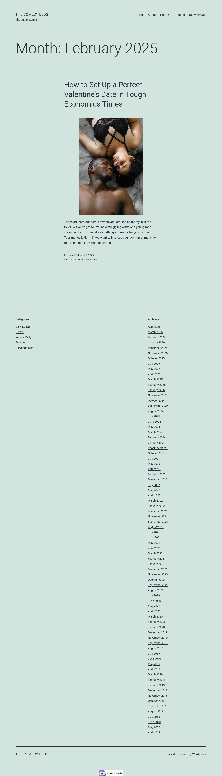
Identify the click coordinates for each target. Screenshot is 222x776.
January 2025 (156, 390)
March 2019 (155, 674)
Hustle (164, 15)
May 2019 (154, 664)
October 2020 (156, 579)
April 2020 (154, 611)
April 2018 (154, 732)
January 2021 (156, 563)
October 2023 (156, 453)
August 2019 (156, 648)
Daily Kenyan (197, 15)
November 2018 (158, 695)
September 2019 (158, 643)
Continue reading (101, 243)
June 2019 (154, 658)
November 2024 (158, 395)
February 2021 (157, 558)
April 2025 (154, 374)
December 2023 (158, 448)
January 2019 (156, 685)
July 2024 (154, 416)
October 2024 (156, 400)
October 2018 (156, 700)
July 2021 (154, 532)
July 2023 (154, 458)
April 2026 (154, 326)
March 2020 (155, 616)
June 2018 (154, 722)
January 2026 (156, 342)
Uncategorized (89, 259)
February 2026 (157, 337)
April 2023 (154, 469)
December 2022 (158, 479)
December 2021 (158, 511)
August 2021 (156, 527)
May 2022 (154, 490)
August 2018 (156, 711)
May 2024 (154, 426)
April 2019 (154, 669)
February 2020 (157, 621)
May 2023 (154, 463)
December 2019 (158, 632)
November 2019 (158, 637)
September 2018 (158, 706)
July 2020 (154, 595)
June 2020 (154, 600)
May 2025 (154, 368)
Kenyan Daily (23, 337)
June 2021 (154, 537)
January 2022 (156, 505)
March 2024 (155, 432)
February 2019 (157, 679)
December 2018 (158, 690)
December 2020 (158, 569)
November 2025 (158, 353)
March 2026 (155, 332)
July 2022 (154, 485)
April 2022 (154, 495)
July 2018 (154, 716)
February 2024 (157, 437)
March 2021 (155, 553)
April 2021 (154, 548)
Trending (179, 15)
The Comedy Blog (32, 14)
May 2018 (154, 727)
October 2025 (156, 358)
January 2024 (156, 442)
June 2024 (154, 421)
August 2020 (156, 590)
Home (139, 15)
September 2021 (158, 521)
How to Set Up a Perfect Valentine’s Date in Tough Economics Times (105, 94)
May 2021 (154, 542)
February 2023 (157, 474)
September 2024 (158, 405)
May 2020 (154, 606)
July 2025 (154, 363)
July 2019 (154, 653)
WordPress (199, 754)
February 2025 (157, 384)
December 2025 (158, 347)
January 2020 (156, 627)
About (152, 15)
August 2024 (156, 411)
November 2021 (158, 516)
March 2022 (155, 500)
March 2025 (155, 379)
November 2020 (158, 574)
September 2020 (158, 585)
